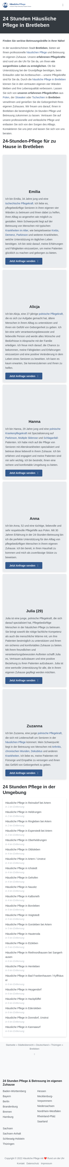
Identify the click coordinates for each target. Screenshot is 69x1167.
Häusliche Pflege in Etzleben (21, 943)
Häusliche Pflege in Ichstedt (21, 868)
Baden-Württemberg (14, 1091)
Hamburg (8, 1116)
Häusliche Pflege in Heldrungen (23, 812)
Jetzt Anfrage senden (23, 261)
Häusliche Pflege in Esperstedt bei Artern (28, 830)
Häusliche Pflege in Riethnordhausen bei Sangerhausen (33, 955)
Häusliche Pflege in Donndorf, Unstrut (26, 1017)
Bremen (7, 1111)
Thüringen (56, 1045)
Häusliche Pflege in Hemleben (22, 966)
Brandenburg (10, 1106)
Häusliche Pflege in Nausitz (21, 886)
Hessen (41, 1091)
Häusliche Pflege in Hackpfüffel (23, 998)
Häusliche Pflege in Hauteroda (22, 933)
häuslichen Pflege (36, 52)
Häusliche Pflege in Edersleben (23, 1008)
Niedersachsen (45, 1106)
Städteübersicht (25, 1045)
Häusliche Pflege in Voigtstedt (22, 915)
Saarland (42, 1121)
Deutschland (42, 1045)
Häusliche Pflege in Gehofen (21, 877)
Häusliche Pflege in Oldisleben (22, 849)
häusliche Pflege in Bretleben (49, 79)
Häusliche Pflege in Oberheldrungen (26, 840)
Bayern (7, 1096)
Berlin (6, 1101)
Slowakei (20, 97)
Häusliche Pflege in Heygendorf (23, 989)
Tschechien (38, 97)
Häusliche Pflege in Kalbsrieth (22, 896)
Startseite (10, 1045)
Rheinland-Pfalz (46, 1116)
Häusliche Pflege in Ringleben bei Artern (28, 821)
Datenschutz (32, 1163)
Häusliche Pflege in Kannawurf (22, 1027)
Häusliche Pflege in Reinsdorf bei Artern (28, 802)
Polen (6, 97)
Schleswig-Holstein (13, 1138)
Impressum (46, 1163)
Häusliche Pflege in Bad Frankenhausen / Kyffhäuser (34, 978)
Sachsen (8, 1128)
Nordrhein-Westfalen (49, 1111)
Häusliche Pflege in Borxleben (22, 905)
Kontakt (21, 1163)
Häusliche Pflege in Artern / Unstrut (25, 858)
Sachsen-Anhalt (12, 1133)
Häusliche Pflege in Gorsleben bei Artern (28, 924)
